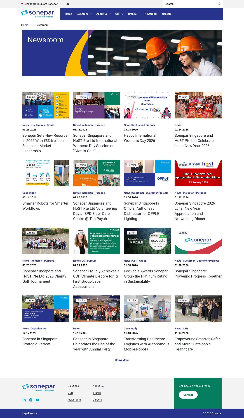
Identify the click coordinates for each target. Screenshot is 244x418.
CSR (70, 392)
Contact (188, 394)
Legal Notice (29, 413)
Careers (97, 399)
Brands (97, 392)
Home (24, 25)
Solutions (73, 385)
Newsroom (74, 399)
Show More (122, 360)
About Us (98, 385)
